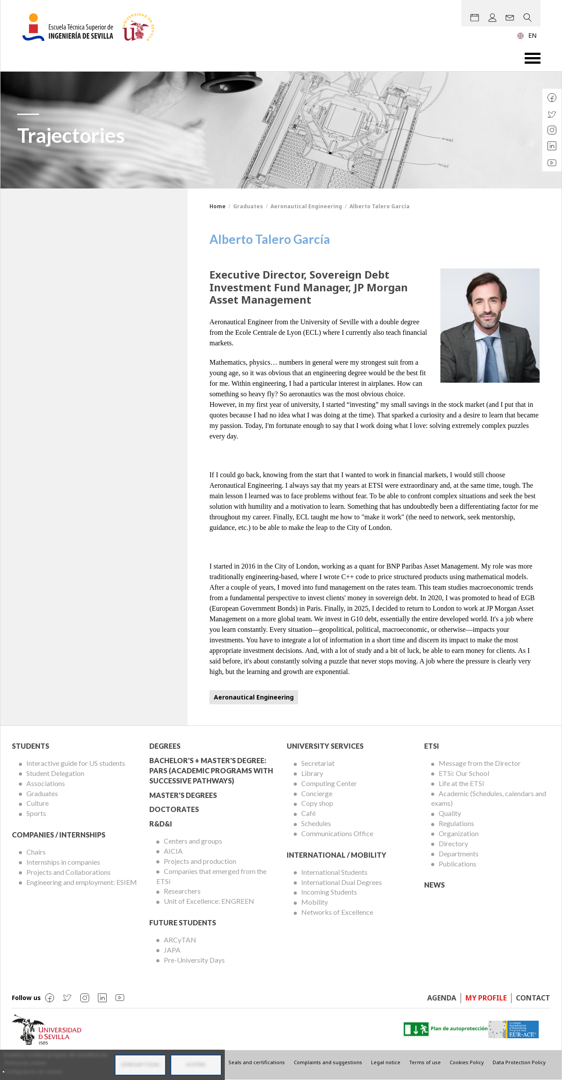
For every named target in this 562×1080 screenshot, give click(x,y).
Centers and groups (193, 841)
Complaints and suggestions (328, 1062)
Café (308, 813)
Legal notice (385, 1062)
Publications (457, 863)
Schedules (316, 823)
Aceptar (195, 1065)
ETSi (431, 746)
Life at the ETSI (461, 783)
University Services (325, 746)
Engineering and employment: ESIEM (81, 882)
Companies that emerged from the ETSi (211, 876)
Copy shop (317, 803)
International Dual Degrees (341, 882)
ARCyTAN (180, 939)
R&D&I (160, 823)
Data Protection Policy (519, 1062)
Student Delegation (55, 773)
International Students (334, 872)
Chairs (36, 852)
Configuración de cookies (33, 1072)
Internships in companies (63, 862)
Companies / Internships (58, 834)
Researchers (182, 891)
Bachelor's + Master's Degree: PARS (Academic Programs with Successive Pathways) (211, 770)
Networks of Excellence (337, 912)
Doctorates (174, 809)
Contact (533, 998)
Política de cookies (25, 1063)
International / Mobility (336, 855)
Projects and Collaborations (68, 872)
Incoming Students (329, 892)
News (434, 885)
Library (312, 773)
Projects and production (200, 861)
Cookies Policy (467, 1062)
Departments (459, 853)
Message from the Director (480, 763)
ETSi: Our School (464, 773)
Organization (459, 833)
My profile (486, 998)
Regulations (456, 823)
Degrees (164, 746)
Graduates (42, 793)
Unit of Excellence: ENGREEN (209, 901)
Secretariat (318, 763)
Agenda (441, 998)
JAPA (172, 950)
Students (30, 746)
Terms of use (425, 1062)
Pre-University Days (194, 960)
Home (217, 206)
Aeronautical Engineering (254, 697)
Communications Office (337, 833)
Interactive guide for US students (75, 763)
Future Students (182, 922)
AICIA (173, 851)
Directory (453, 843)
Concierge (316, 793)
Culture (37, 803)
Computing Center (329, 783)
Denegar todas (140, 1065)
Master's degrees (183, 795)
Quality (450, 813)
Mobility (314, 902)
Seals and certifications (256, 1062)
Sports (36, 813)
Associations (45, 783)
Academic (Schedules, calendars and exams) (488, 798)
